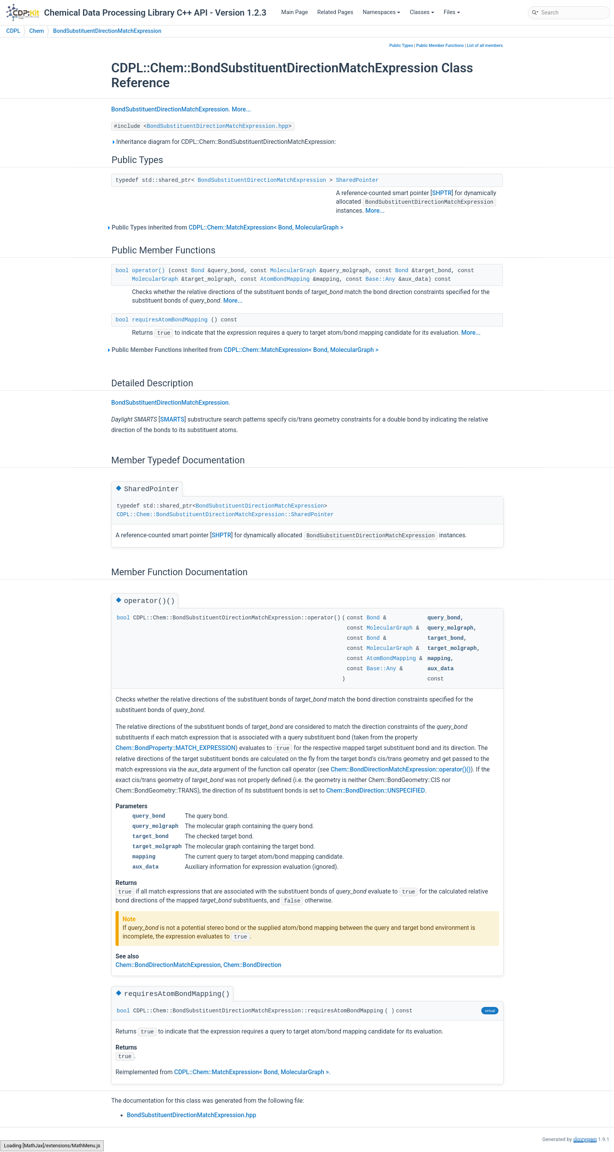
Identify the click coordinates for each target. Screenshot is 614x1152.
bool (122, 270)
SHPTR (442, 193)
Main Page (294, 12)
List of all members (485, 45)
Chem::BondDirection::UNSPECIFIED (375, 790)
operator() (148, 270)
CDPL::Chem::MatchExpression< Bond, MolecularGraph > (266, 227)
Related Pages (335, 12)
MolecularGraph (293, 270)
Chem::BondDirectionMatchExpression (168, 965)
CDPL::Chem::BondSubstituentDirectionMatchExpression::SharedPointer (225, 514)
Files (452, 12)
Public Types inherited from (227, 227)
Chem (36, 31)
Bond (197, 270)
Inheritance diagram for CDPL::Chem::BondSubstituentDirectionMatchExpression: (223, 141)
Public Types (401, 45)
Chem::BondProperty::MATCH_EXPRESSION (175, 748)
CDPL (13, 31)
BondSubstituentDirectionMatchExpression (107, 31)
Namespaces (381, 12)
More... (241, 109)
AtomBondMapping (285, 279)
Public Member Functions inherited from (245, 349)
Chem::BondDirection (253, 965)
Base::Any (380, 279)
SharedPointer (357, 180)
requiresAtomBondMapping (170, 320)
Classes (422, 12)
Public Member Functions (440, 45)
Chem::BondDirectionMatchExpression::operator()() (400, 769)
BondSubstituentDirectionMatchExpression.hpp (217, 126)
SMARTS (172, 419)
